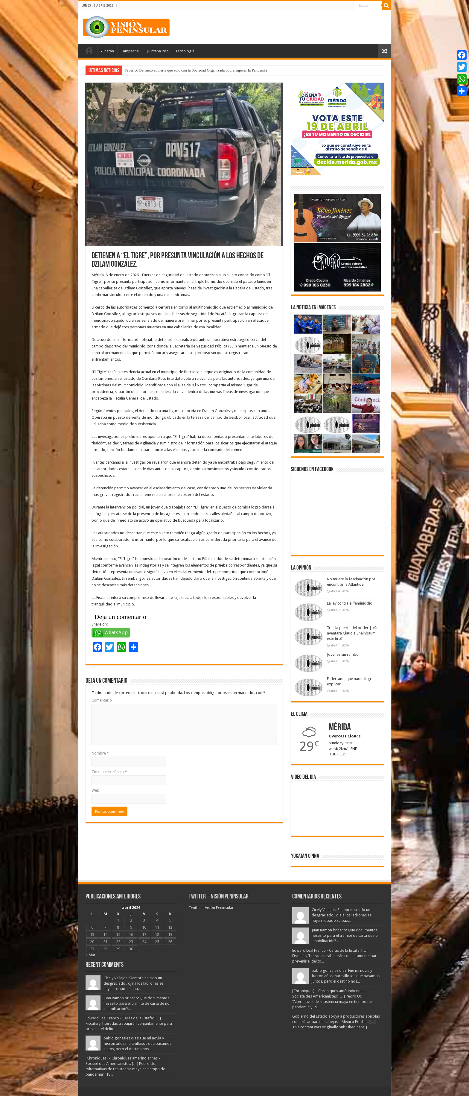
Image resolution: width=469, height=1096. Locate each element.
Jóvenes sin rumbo (343, 654)
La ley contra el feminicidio (349, 603)
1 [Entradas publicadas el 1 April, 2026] (118, 920)
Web (95, 790)
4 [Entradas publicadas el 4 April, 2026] (157, 920)
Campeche (130, 51)
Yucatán (107, 51)
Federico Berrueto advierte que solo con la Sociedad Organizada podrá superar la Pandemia (196, 70)
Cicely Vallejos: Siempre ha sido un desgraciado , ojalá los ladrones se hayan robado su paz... (133, 983)
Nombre (100, 753)
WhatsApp (116, 632)
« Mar (90, 955)
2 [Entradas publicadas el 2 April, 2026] (131, 920)
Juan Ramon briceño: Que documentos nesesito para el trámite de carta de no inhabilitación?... (136, 1003)
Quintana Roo (157, 51)
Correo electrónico (109, 771)
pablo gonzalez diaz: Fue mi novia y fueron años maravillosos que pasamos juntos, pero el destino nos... (137, 1043)
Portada (89, 50)
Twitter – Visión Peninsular (219, 896)
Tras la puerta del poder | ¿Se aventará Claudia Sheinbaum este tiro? (352, 633)
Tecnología (184, 51)
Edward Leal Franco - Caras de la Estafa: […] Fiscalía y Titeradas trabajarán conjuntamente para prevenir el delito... (129, 1023)
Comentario (102, 700)
